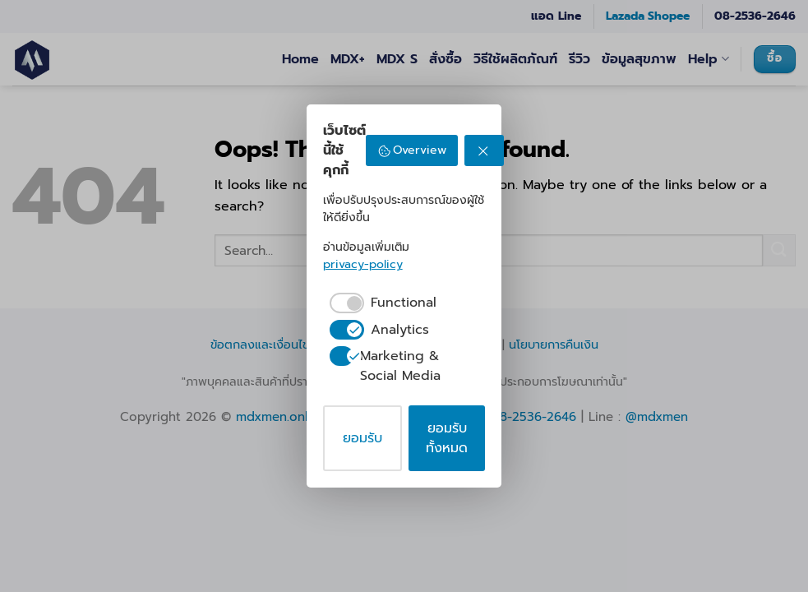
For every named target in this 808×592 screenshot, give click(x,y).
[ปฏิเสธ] (484, 150)
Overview (412, 150)
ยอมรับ (362, 438)
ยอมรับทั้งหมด (447, 438)
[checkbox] (379, 302)
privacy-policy (363, 264)
